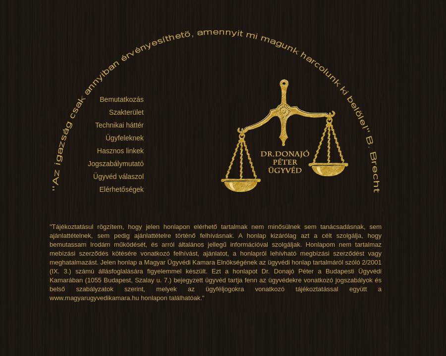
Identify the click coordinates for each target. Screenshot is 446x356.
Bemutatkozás (122, 99)
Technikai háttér (119, 125)
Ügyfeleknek (125, 138)
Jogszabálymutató (116, 164)
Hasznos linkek (120, 151)
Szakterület (126, 112)
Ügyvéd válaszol (118, 176)
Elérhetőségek (121, 189)
